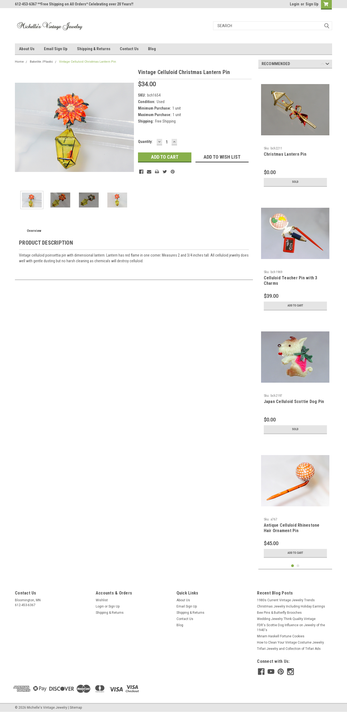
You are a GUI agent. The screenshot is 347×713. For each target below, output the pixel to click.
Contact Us (129, 48)
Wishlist (102, 600)
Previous (322, 65)
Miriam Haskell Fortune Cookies (280, 636)
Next (327, 65)
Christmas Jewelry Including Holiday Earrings (291, 606)
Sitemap (76, 707)
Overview (34, 231)
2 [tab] (298, 565)
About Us (26, 48)
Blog (152, 48)
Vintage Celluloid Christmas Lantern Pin (87, 61)
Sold (295, 182)
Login (294, 4)
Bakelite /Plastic (41, 61)
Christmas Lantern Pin (285, 154)
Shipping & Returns (93, 48)
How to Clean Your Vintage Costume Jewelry (290, 642)
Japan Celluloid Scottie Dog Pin (294, 401)
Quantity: (145, 141)
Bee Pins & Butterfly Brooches (279, 613)
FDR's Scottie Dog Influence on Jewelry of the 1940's (291, 627)
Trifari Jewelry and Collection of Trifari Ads (289, 649)
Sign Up (312, 4)
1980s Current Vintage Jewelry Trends (286, 600)
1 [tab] (292, 565)
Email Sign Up (56, 48)
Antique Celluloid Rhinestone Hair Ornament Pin (292, 528)
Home (19, 61)
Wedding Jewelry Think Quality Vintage (286, 619)
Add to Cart (295, 305)
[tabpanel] (295, 131)
